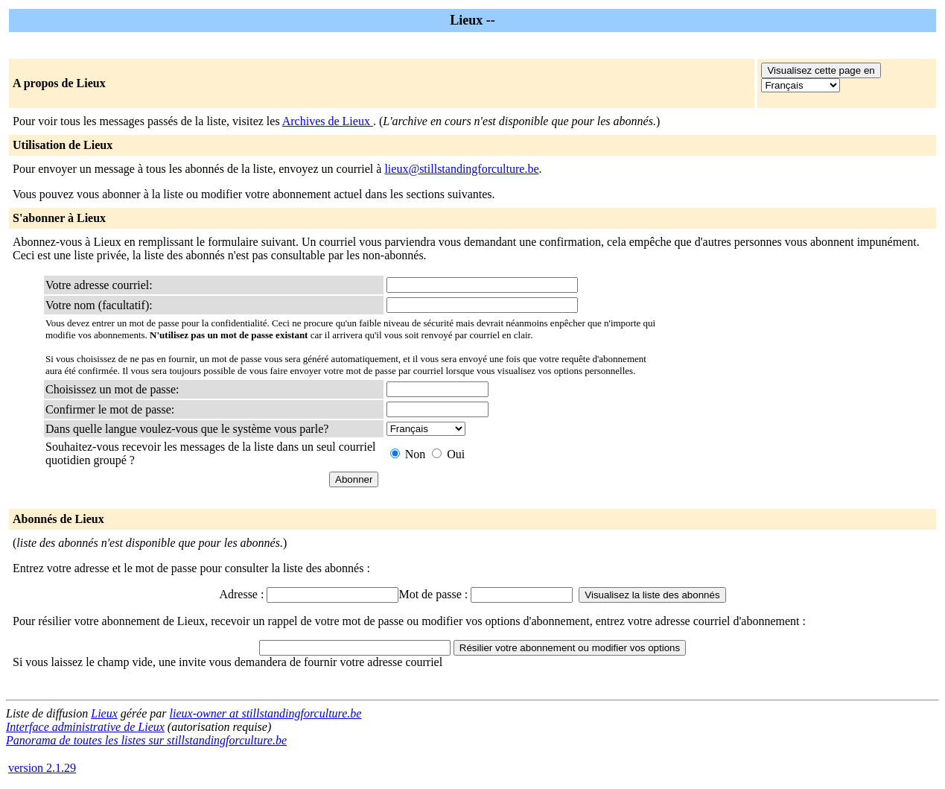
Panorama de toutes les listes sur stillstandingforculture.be (146, 740)
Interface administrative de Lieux (85, 726)
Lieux (104, 713)
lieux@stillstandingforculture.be (461, 168)
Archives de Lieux (327, 121)
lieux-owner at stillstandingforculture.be (266, 713)
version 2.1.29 (42, 767)
